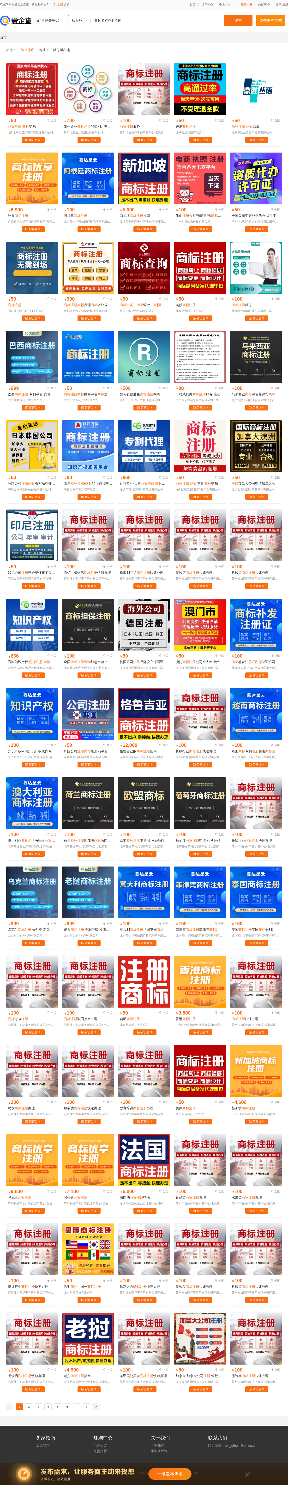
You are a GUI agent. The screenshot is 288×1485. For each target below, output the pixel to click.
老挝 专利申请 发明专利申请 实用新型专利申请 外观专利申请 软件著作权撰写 (88, 930)
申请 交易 (197, 483)
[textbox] (171, 20)
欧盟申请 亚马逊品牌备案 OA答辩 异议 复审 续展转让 (144, 840)
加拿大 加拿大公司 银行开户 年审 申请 (200, 1376)
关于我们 (157, 1446)
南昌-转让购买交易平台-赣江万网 (88, 483)
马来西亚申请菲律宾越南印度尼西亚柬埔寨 (256, 394)
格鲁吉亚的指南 (138, 751)
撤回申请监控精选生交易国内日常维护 (88, 394)
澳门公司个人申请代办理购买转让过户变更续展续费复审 (200, 662)
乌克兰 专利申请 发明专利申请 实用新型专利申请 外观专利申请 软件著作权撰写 (32, 930)
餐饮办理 (21, 1108)
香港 (186, 126)
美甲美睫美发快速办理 (143, 1376)
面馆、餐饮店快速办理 (87, 573)
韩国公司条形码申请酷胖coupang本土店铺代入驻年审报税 (88, 751)
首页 (193, 4)
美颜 (186, 305)
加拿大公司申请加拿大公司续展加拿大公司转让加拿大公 (256, 483)
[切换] (66, 4)
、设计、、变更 (144, 305)
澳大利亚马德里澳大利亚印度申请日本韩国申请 (32, 840)
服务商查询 (159, 1451)
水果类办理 (247, 1197)
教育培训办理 (136, 1108)
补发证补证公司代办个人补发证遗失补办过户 (256, 662)
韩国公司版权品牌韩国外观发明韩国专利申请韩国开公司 (32, 483)
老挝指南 (77, 1376)
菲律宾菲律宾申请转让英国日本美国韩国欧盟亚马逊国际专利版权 (200, 930)
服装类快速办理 (82, 1108)
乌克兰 (19, 1197)
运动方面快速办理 (140, 1287)
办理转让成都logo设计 (88, 305)
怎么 (18, 1019)
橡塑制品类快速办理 (141, 573)
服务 (130, 126)
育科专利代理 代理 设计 (144, 483)
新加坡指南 (135, 216)
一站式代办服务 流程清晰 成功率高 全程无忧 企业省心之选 (200, 394)
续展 (245, 126)
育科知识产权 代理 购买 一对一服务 (32, 662)
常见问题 (42, 1446)
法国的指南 (135, 1197)
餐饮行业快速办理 (252, 840)
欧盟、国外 (82, 1287)
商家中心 (264, 4)
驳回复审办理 (80, 1019)
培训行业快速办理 (28, 1287)
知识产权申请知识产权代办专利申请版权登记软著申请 (32, 751)
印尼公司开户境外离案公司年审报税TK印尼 (32, 573)
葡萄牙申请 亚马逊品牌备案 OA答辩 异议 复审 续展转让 (200, 840)
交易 (22, 126)
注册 (285, 4)
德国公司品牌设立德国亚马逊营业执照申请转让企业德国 (144, 662)
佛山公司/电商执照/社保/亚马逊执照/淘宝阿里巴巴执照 (200, 216)
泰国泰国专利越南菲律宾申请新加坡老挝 (256, 930)
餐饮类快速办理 (194, 1287)
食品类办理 (191, 1197)
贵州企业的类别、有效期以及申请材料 (88, 126)
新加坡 (243, 1108)
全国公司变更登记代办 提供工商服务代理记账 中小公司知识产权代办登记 (256, 216)
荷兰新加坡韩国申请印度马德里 (88, 840)
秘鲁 (18, 216)
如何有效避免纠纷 (140, 394)
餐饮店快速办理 (194, 573)
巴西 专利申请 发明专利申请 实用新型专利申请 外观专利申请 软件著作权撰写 (32, 394)
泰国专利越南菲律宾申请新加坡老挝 (256, 751)
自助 (130, 1019)
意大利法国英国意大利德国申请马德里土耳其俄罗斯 (144, 930)
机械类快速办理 (250, 573)
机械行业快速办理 (196, 751)
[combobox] (160, 20)
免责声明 (100, 1451)
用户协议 (100, 1446)
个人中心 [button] (227, 4)
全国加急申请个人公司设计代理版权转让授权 (88, 662)
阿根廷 (75, 216)
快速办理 (245, 1019)
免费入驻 (246, 4)
